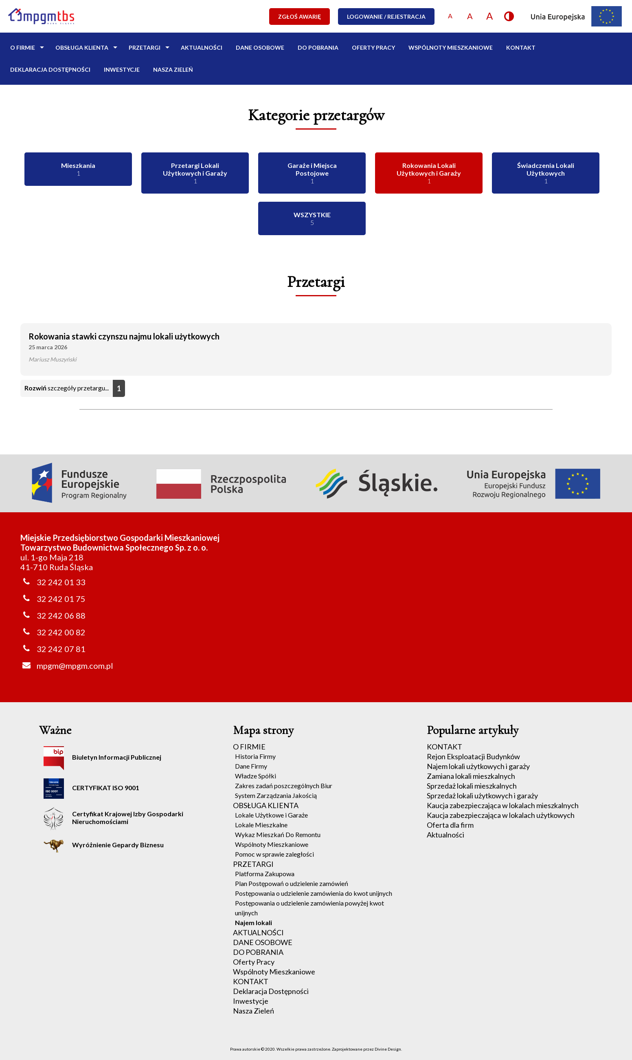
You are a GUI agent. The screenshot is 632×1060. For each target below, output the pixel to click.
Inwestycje (122, 69)
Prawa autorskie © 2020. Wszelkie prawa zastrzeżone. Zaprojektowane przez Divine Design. (316, 1049)
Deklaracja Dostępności (50, 69)
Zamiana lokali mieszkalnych (471, 775)
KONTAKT (520, 47)
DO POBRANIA (318, 47)
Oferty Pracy (373, 47)
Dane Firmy (251, 766)
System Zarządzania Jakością (276, 795)
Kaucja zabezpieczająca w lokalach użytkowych (501, 815)
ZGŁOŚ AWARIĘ (299, 16)
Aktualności (445, 834)
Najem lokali (253, 922)
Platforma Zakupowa (264, 873)
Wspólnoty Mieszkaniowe (450, 47)
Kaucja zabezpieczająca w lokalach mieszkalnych (503, 805)
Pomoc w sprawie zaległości (274, 854)
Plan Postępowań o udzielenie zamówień (291, 883)
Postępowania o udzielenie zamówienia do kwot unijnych (313, 893)
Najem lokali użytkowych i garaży (478, 766)
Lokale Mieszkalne (261, 825)
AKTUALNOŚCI (201, 47)
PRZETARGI (144, 47)
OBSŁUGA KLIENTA (81, 47)
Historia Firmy (255, 756)
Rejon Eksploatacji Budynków (473, 756)
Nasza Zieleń (173, 69)
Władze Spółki (255, 776)
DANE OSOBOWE (260, 47)
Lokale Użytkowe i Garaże (271, 815)
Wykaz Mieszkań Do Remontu (277, 834)
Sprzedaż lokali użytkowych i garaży (482, 795)
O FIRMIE (22, 47)
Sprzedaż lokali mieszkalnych (472, 785)
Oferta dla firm (450, 824)
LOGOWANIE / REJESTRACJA (386, 16)
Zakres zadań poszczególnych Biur (283, 785)
